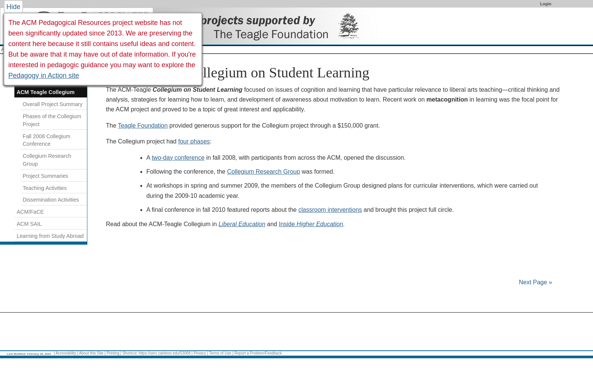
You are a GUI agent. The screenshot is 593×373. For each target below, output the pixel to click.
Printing (113, 353)
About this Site (91, 353)
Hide (13, 7)
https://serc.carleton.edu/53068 (165, 353)
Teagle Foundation (143, 125)
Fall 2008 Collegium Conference (46, 140)
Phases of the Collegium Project (52, 120)
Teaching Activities (45, 188)
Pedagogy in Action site (43, 75)
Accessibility (66, 353)
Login (545, 4)
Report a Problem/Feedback (258, 353)
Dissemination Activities (51, 200)
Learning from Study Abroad (50, 236)
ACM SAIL (29, 224)
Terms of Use (220, 353)
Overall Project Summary (52, 104)
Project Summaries (45, 176)
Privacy (200, 353)
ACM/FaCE (30, 212)
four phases (194, 141)
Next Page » (535, 282)
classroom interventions (330, 210)
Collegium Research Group (263, 171)
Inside (311, 224)
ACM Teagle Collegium (46, 92)
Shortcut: (130, 353)
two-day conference (178, 157)
